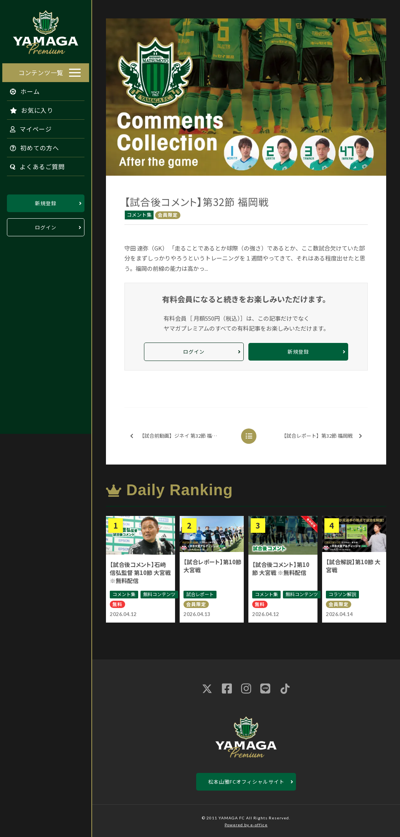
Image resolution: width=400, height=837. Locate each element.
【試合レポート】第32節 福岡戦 (321, 436)
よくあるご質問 (35, 165)
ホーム (23, 90)
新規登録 (45, 202)
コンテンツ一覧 (40, 71)
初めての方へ (32, 146)
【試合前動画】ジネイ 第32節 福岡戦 (176, 436)
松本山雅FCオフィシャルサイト (246, 781)
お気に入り (29, 109)
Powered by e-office (246, 824)
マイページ (29, 127)
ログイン (45, 226)
